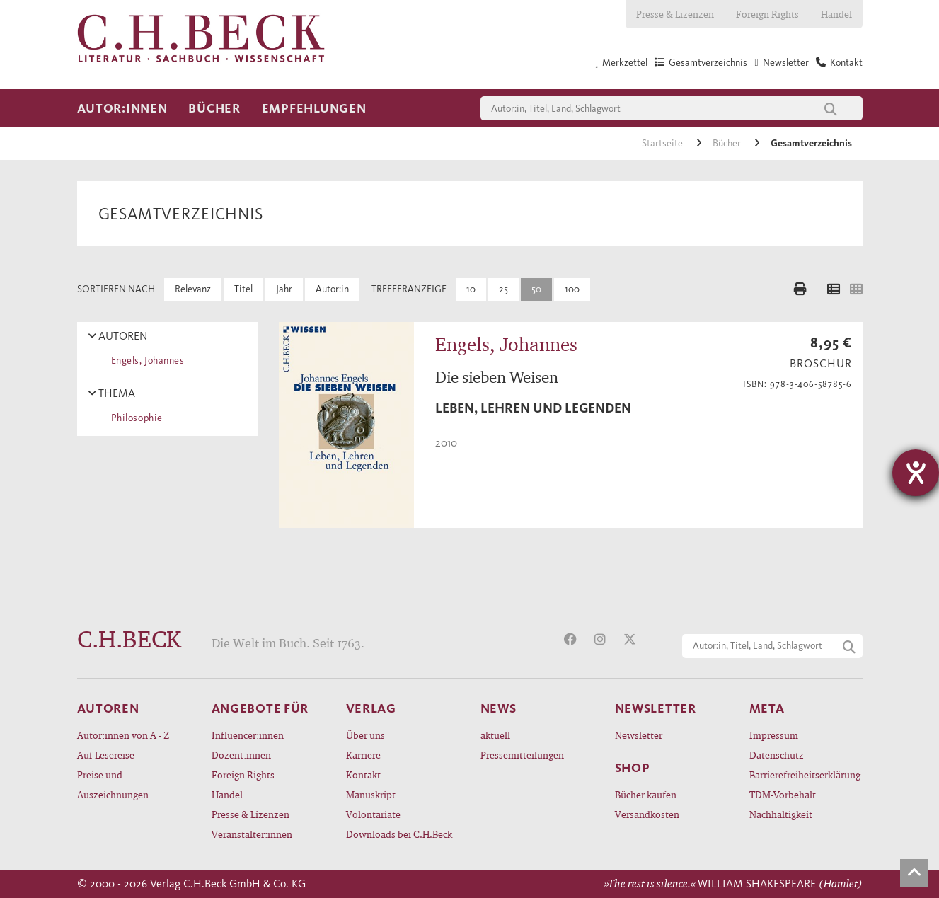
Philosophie (134, 418)
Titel (243, 289)
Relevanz (193, 289)
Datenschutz (776, 755)
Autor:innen (122, 108)
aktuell (495, 735)
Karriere (363, 755)
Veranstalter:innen (252, 834)
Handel (836, 14)
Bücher (214, 108)
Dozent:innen (241, 755)
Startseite (663, 143)
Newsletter (638, 735)
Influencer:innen (248, 735)
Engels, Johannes (145, 361)
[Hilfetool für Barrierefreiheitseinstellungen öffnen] (915, 472)
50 (536, 289)
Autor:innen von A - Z (123, 735)
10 (471, 289)
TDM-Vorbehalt (782, 794)
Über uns (365, 735)
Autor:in (332, 289)
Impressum (773, 735)
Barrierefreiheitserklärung (804, 775)
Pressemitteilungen (522, 755)
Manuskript (371, 794)
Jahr (284, 289)
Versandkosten (647, 814)
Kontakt (363, 775)
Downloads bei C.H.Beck (399, 834)
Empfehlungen (314, 108)
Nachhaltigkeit (780, 814)
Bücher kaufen (645, 794)
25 (503, 289)
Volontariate (373, 814)
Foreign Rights (767, 14)
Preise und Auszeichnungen (113, 784)
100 (572, 289)
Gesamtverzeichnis (811, 143)
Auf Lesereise (105, 755)
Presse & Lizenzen (675, 14)
